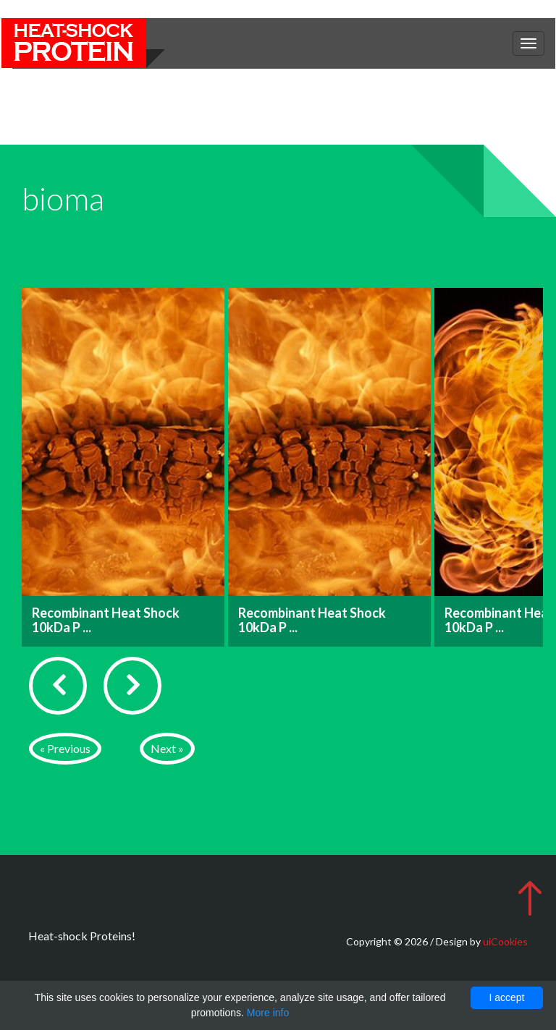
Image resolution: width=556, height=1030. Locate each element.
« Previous (65, 748)
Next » (167, 748)
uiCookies (505, 941)
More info (268, 1012)
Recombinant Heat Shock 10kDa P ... (106, 620)
